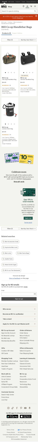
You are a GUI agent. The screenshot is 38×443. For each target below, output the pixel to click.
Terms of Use (10, 429)
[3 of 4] (11, 73)
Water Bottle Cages (9, 265)
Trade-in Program (6, 369)
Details (26, 287)
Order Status (24, 333)
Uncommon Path (25, 366)
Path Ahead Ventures (26, 369)
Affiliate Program (6, 384)
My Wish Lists (5, 338)
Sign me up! (19, 299)
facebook (16, 408)
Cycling (10, 22)
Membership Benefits (8, 341)
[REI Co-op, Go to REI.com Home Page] (4, 6)
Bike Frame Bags (23, 253)
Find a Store (5, 397)
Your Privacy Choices (24, 430)
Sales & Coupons (25, 351)
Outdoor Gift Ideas (7, 351)
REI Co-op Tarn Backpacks (11, 270)
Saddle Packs (7, 259)
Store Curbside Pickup (27, 340)
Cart (31, 6)
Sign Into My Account (8, 333)
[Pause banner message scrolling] (36, 16)
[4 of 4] (14, 73)
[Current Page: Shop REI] (4, 1)
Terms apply (27, 179)
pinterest (21, 408)
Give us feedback (14, 278)
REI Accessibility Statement (19, 439)
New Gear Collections (8, 363)
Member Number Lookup (9, 361)
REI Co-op (3, 22)
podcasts (29, 408)
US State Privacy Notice (24, 432)
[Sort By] (28, 40)
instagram (8, 408)
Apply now (28, 218)
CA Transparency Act (12, 437)
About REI (23, 376)
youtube (25, 408)
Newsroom (23, 382)
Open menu (35, 6)
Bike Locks (6, 253)
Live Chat (4, 400)
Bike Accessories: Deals (10, 242)
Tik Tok (12, 408)
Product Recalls (30, 434)
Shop (10, 7)
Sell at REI (4, 382)
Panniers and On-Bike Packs (8, 23)
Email (2, 290)
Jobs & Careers (6, 376)
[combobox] (19, 11)
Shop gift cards (19, 181)
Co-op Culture (6, 379)
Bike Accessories (18, 22)
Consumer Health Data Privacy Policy (13, 434)
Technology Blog (25, 384)
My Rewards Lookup (8, 335)
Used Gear (4, 366)
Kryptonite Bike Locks (9, 247)
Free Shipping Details (26, 353)
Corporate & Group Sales (9, 387)
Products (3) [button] (6, 33)
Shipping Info (24, 343)
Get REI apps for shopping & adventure (19, 413)
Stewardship (24, 387)
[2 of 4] (8, 73)
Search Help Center (7, 394)
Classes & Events (25, 363)
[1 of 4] (5, 73)
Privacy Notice (11, 432)
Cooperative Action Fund (28, 379)
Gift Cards (4, 353)
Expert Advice (17, 33)
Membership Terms (26, 437)
